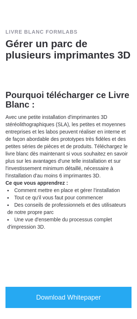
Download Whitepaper (68, 297)
